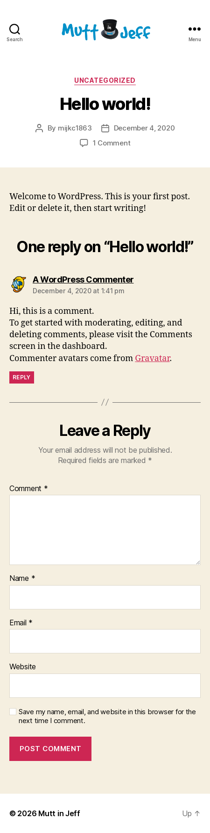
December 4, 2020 (144, 127)
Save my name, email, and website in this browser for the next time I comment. (107, 716)
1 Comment (112, 142)
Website (22, 667)
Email (21, 623)
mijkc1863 (75, 127)
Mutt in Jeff (59, 813)
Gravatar (152, 358)
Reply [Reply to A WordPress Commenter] (22, 377)
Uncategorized (105, 80)
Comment (28, 489)
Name (22, 578)
